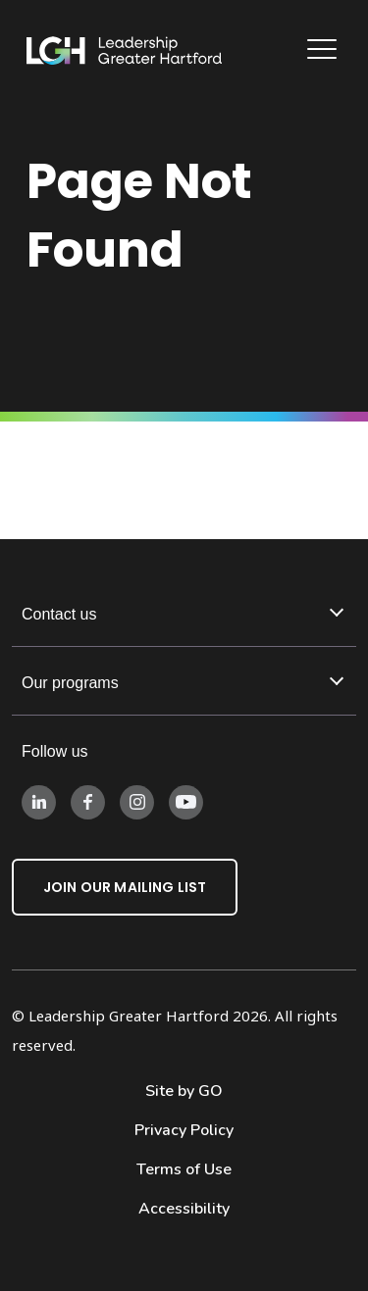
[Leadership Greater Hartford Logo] (124, 51)
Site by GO (184, 1091)
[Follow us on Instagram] (137, 801)
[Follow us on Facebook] (88, 801)
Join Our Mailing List (124, 887)
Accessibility (184, 1208)
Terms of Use (184, 1169)
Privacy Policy (184, 1130)
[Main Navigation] (324, 51)
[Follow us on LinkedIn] (39, 801)
